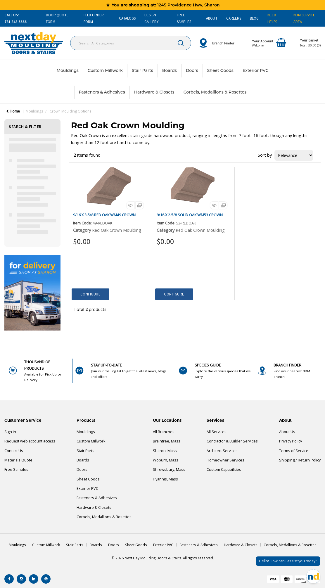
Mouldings (68, 70)
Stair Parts (142, 70)
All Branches (163, 431)
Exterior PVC (256, 70)
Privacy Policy (290, 441)
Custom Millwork (105, 70)
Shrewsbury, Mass (169, 469)
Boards (169, 70)
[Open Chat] (313, 576)
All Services (217, 431)
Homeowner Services (225, 460)
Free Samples (16, 469)
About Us (287, 431)
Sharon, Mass (165, 450)
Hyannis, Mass (165, 479)
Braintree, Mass (166, 441)
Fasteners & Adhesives (102, 92)
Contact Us (13, 450)
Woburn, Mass (165, 460)
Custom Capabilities (224, 469)
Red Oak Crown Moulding (116, 230)
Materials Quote (18, 460)
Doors (192, 70)
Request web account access (29, 441)
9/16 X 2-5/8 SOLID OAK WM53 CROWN (190, 214)
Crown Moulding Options (70, 111)
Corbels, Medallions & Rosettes (215, 92)
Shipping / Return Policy (300, 460)
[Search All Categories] (130, 43)
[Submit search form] (180, 43)
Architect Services (222, 450)
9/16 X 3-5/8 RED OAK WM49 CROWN (104, 214)
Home (13, 111)
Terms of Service (293, 450)
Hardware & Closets (154, 92)
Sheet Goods (220, 70)
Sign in (10, 431)
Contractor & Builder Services (232, 441)
